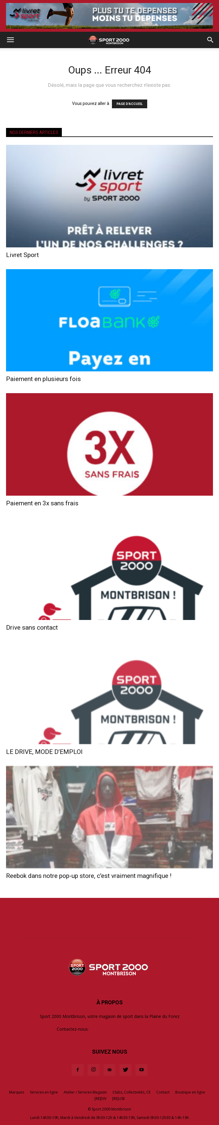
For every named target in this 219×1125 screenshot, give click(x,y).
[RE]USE (118, 1098)
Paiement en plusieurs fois (43, 379)
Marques (16, 1092)
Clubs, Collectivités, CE (132, 1092)
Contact (163, 1092)
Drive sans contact (32, 627)
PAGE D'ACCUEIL (129, 104)
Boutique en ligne (190, 1092)
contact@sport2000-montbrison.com (126, 1029)
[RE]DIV (100, 1098)
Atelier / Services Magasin (85, 1092)
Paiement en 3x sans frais (42, 503)
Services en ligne (44, 1092)
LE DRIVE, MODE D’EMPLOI (44, 751)
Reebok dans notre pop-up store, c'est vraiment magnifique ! (88, 875)
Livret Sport (22, 255)
